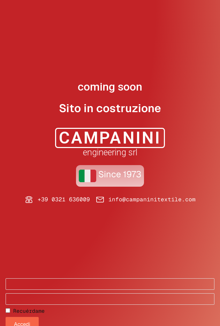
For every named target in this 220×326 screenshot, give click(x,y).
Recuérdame (25, 310)
